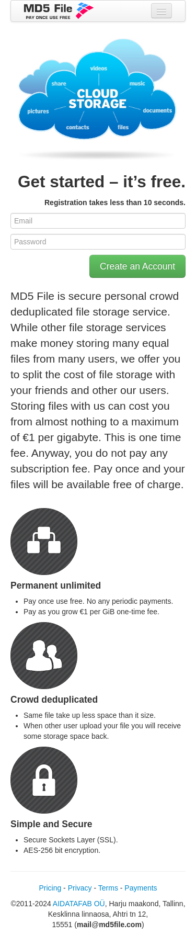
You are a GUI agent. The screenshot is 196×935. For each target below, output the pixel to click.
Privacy (80, 888)
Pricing (50, 888)
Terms (108, 888)
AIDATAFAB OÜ (79, 903)
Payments (140, 888)
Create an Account (137, 266)
